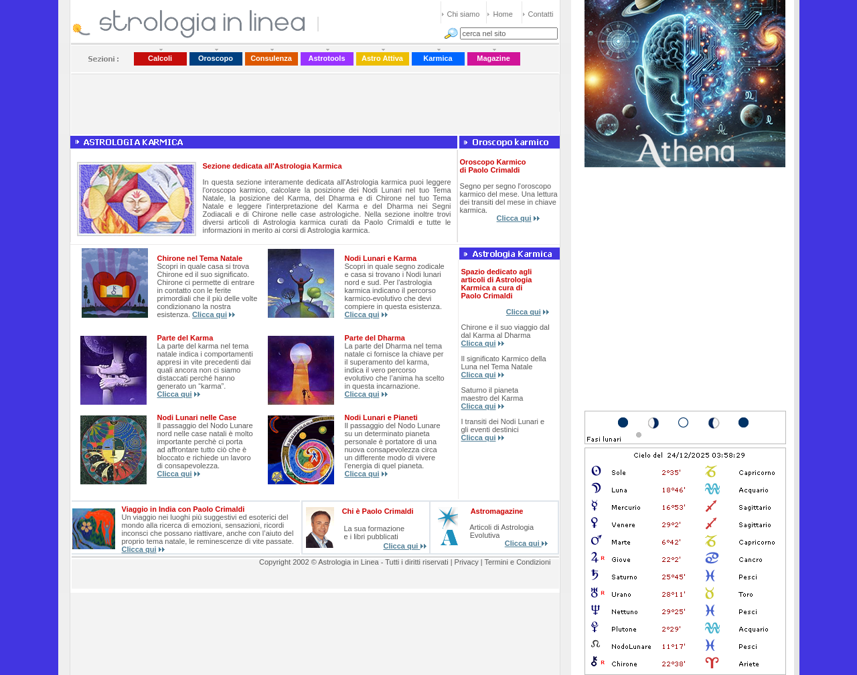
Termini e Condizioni (517, 562)
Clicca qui (514, 218)
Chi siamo (463, 14)
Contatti (541, 14)
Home (503, 14)
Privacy (467, 562)
